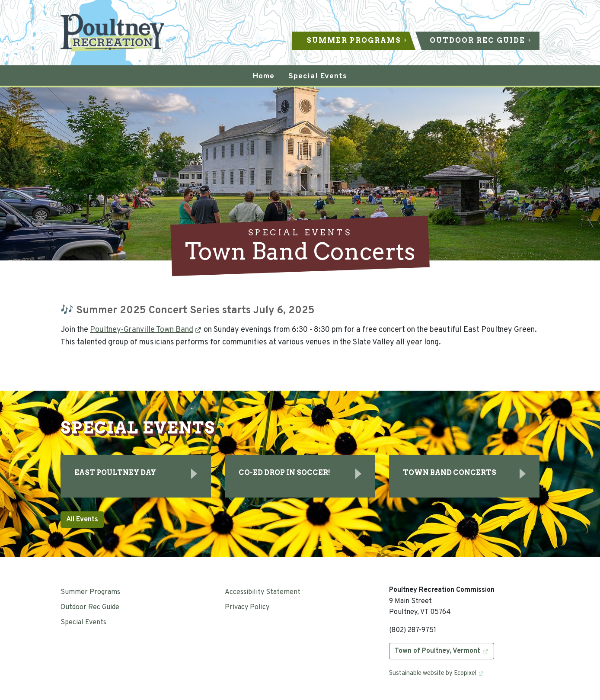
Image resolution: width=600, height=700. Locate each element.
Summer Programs (353, 40)
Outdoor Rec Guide (477, 40)
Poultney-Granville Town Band (141, 330)
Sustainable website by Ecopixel (432, 673)
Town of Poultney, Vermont (437, 651)
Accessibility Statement (262, 592)
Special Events (83, 622)
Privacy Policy (247, 607)
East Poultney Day (115, 473)
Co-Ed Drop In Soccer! (284, 473)
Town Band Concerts (449, 473)
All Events (82, 519)
